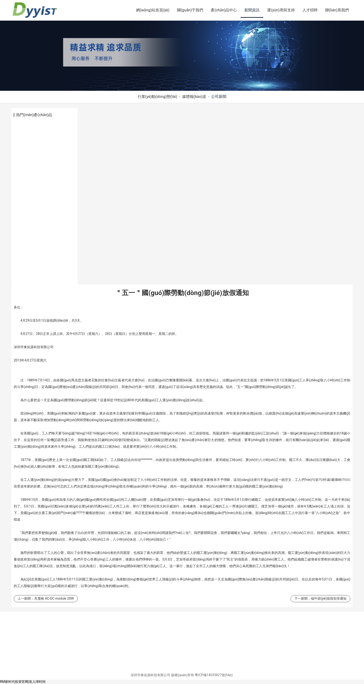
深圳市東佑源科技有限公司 (150, 675)
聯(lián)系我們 (337, 10)
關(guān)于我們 (190, 10)
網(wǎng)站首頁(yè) (152, 10)
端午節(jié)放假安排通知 (328, 598)
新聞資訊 (251, 10)
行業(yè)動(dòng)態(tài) (157, 96)
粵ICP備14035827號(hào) (214, 675)
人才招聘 (310, 10)
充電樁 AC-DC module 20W (54, 598)
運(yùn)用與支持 (281, 10)
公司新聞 (218, 96)
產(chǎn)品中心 (224, 10)
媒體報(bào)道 (194, 96)
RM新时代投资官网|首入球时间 (23, 682)
